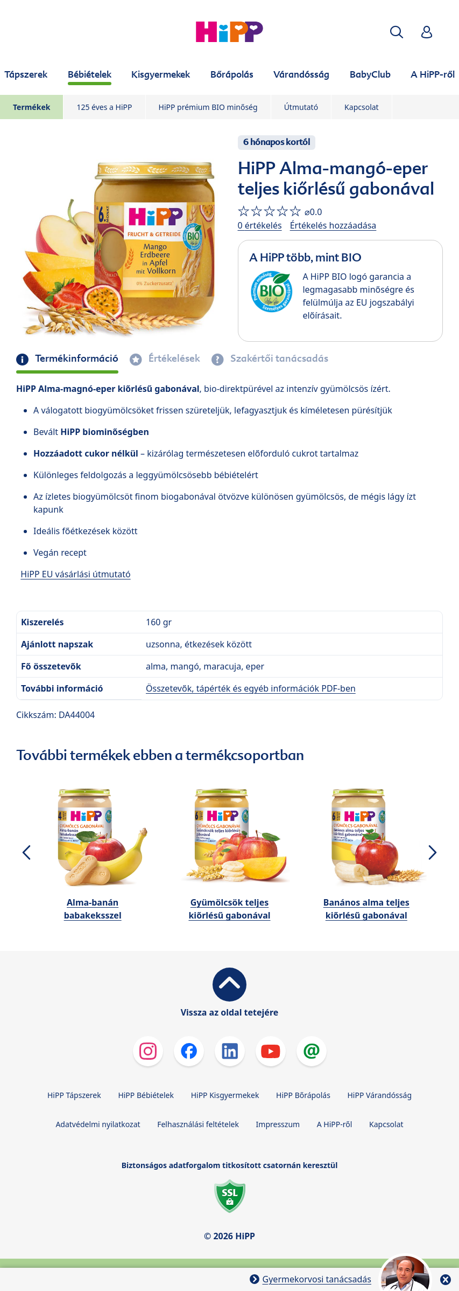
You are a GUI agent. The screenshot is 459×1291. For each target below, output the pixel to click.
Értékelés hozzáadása (333, 225)
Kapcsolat (361, 107)
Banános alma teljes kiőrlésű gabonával (366, 908)
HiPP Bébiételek (146, 1095)
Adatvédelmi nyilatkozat (97, 1124)
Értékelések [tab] (173, 358)
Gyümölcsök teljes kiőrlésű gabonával (229, 908)
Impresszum (278, 1124)
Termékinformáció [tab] (75, 358)
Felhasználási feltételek (198, 1124)
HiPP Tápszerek (74, 1095)
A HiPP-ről (334, 1124)
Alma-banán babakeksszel (93, 908)
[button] (396, 32)
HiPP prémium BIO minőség (208, 107)
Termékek (31, 107)
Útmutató (301, 107)
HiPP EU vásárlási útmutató (75, 574)
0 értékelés (260, 225)
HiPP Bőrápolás (303, 1095)
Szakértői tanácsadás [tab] (278, 358)
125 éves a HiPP (104, 107)
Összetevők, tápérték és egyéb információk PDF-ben (251, 688)
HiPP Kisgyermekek (225, 1095)
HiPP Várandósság (379, 1095)
